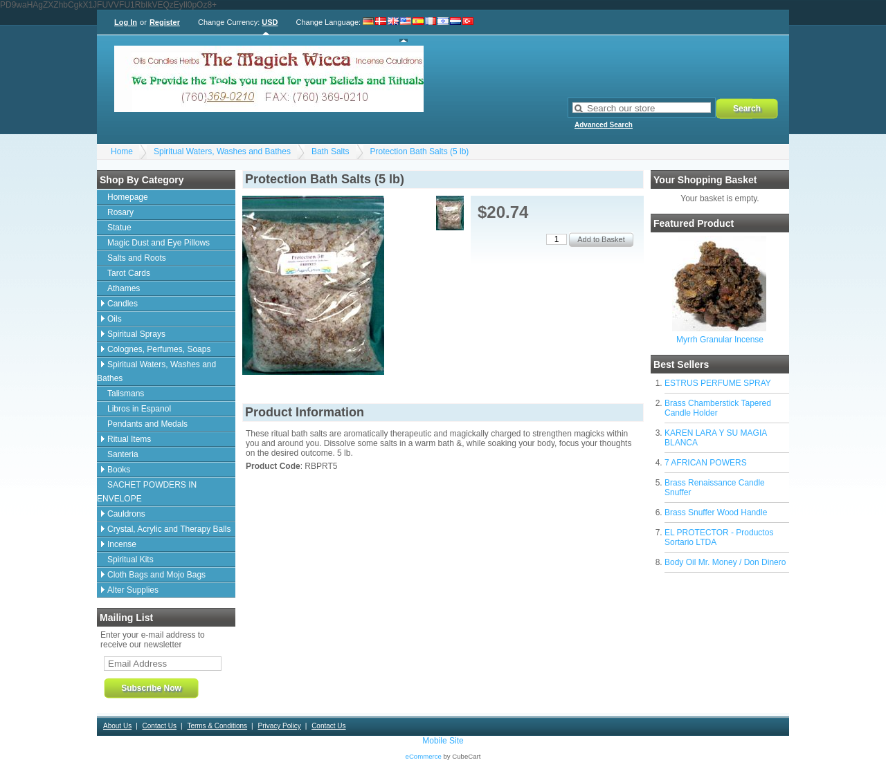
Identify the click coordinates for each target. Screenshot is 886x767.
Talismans (125, 393)
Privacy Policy (278, 726)
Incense (121, 544)
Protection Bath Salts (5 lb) (419, 151)
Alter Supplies (133, 590)
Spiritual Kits (130, 559)
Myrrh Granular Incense (719, 339)
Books (118, 469)
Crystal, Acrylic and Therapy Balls (169, 529)
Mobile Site (442, 741)
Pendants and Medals (147, 424)
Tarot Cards (128, 273)
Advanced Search (604, 125)
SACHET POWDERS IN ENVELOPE (147, 491)
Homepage (127, 197)
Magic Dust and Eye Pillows (158, 243)
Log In (125, 22)
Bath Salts (330, 151)
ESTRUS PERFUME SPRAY (717, 383)
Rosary (120, 212)
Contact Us (160, 726)
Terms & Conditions (217, 726)
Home (122, 151)
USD (270, 22)
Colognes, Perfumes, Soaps (158, 349)
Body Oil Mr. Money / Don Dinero (725, 562)
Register (165, 22)
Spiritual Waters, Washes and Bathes (222, 151)
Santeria (122, 454)
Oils (114, 319)
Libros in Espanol (139, 409)
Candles (122, 303)
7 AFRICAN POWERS (705, 463)
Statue (119, 227)
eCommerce (424, 756)
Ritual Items (129, 439)
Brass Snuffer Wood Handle (715, 512)
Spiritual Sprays (136, 334)
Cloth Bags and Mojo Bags (156, 575)
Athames (123, 288)
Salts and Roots (136, 258)
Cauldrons (126, 514)
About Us (117, 726)
